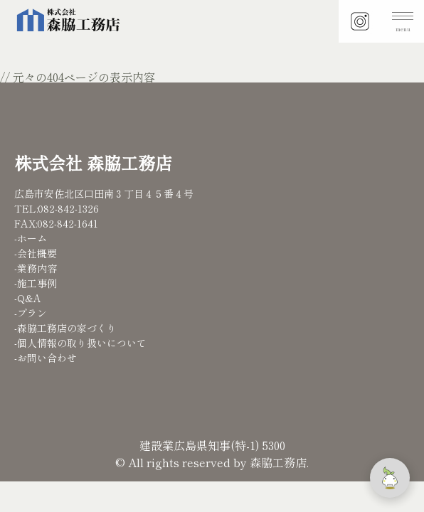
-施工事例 (35, 283)
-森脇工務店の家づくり (65, 328)
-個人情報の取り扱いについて (80, 343)
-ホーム (30, 238)
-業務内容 (35, 268)
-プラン (30, 313)
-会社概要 (35, 253)
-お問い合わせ (45, 358)
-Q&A (27, 298)
